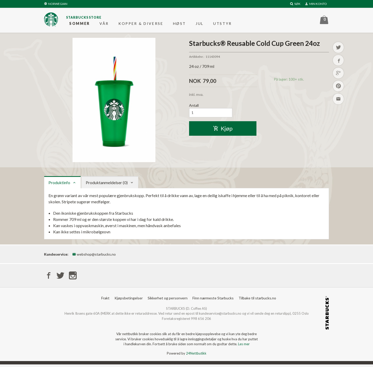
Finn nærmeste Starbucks (213, 300)
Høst (179, 24)
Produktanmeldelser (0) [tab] (107, 184)
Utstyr (222, 24)
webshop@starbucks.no (94, 256)
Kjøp (223, 130)
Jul (200, 24)
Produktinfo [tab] (59, 184)
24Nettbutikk (196, 356)
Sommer (79, 24)
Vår (104, 24)
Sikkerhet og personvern (168, 300)
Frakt (105, 300)
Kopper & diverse (140, 24)
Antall (194, 107)
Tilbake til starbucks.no (257, 300)
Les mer (244, 346)
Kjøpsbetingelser (128, 300)
